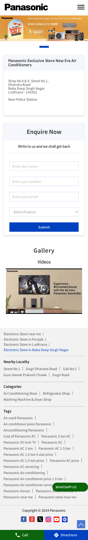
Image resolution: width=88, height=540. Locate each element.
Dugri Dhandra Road (41, 368)
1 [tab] (40, 47)
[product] (44, 212)
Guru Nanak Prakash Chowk (25, 374)
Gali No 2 (70, 368)
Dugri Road (60, 374)
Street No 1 (12, 368)
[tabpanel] (44, 28)
